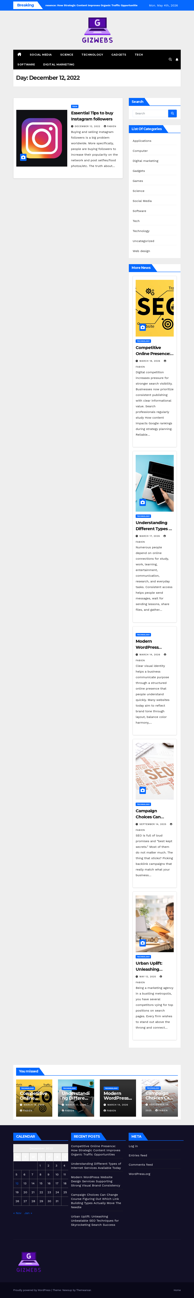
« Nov (17, 1213)
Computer (140, 151)
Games (138, 181)
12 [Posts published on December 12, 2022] (17, 1183)
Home (177, 1290)
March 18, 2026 (150, 361)
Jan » (28, 1213)
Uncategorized (143, 241)
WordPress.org (139, 1174)
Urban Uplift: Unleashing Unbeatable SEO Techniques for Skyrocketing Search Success (95, 1221)
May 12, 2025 (148, 976)
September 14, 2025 (153, 824)
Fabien (110, 126)
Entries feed (138, 1155)
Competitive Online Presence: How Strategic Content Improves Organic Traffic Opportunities (95, 1150)
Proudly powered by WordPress (32, 1290)
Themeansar (83, 1290)
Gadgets (118, 54)
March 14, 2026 (150, 654)
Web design (141, 251)
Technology (92, 54)
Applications (142, 141)
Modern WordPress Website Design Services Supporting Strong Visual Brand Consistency (95, 1181)
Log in (133, 1146)
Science (66, 54)
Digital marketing (58, 64)
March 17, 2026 (150, 536)
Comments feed (141, 1164)
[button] (170, 59)
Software (26, 64)
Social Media (41, 54)
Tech (139, 54)
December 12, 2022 (88, 126)
